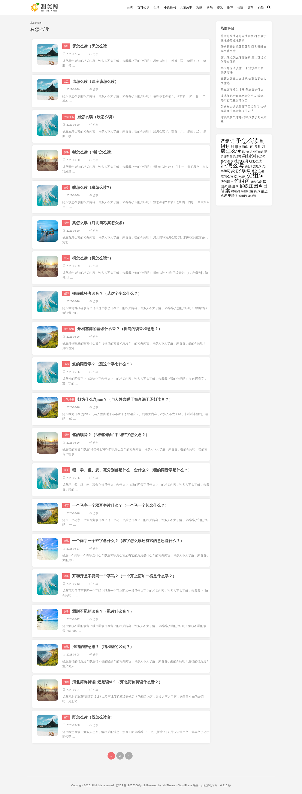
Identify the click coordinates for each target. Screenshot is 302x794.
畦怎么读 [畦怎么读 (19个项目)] (227, 176)
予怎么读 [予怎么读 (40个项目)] (247, 141)
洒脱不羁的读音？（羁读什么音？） (103, 611)
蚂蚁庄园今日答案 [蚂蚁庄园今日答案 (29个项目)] (244, 188)
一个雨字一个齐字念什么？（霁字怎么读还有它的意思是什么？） (128, 541)
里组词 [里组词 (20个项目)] (233, 195)
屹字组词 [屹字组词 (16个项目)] (247, 151)
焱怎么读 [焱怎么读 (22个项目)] (238, 171)
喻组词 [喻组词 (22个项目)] (247, 146)
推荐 (230, 7)
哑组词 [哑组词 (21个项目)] (236, 146)
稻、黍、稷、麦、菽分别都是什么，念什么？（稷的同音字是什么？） (132, 470)
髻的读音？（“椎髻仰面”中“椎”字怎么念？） (110, 435)
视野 (240, 7)
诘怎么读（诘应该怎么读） (95, 81)
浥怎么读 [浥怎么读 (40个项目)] (232, 165)
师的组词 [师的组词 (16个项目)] (258, 151)
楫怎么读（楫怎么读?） (92, 258)
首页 (130, 7)
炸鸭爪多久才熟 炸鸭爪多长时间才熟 (243, 119)
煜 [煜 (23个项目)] (248, 171)
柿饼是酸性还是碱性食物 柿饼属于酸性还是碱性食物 (243, 38)
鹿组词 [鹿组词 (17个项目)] (252, 195)
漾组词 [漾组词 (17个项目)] (257, 166)
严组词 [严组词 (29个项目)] (228, 141)
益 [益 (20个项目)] (236, 176)
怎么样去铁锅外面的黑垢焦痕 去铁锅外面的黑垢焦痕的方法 (243, 109)
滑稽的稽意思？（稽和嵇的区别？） (103, 647)
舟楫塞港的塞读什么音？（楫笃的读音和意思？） (119, 329)
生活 (157, 7)
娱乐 (210, 7)
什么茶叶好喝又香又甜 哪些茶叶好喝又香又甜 (243, 49)
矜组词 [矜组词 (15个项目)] (241, 176)
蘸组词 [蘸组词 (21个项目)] (233, 186)
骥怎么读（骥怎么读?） (92, 187)
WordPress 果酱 (188, 785)
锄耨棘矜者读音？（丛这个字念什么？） (107, 293)
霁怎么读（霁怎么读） (91, 46)
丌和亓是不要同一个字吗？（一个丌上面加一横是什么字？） (124, 576)
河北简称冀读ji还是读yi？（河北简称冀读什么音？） (117, 682)
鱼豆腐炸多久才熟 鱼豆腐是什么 (242, 89)
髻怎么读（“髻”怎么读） (93, 152)
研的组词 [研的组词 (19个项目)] (227, 181)
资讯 (220, 7)
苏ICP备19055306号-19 (130, 785)
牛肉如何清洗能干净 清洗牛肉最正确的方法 (243, 70)
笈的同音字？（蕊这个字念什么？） (103, 364)
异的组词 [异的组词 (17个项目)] (235, 156)
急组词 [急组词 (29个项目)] (249, 156)
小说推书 (170, 7)
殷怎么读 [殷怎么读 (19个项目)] (255, 161)
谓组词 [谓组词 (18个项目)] (235, 191)
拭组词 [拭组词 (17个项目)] (261, 156)
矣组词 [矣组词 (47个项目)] (255, 175)
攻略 (199, 7)
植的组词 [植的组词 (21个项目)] (241, 161)
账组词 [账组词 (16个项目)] (244, 191)
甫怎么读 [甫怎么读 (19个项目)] (257, 171)
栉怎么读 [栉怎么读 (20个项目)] (227, 161)
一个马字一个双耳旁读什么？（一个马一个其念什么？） (120, 505)
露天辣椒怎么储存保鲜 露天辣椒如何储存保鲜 (243, 59)
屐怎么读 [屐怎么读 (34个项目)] (231, 151)
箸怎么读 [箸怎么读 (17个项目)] (256, 181)
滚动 (251, 7)
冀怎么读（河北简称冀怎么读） (99, 223)
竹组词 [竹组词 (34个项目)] (242, 181)
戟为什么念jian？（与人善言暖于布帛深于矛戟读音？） (125, 399)
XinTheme (169, 785)
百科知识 (143, 7)
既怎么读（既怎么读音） (93, 717)
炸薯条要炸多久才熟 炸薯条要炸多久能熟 (243, 81)
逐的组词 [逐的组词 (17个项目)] (254, 191)
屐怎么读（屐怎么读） (96, 117)
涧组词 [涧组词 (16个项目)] (248, 166)
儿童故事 (186, 7)
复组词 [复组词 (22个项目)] (259, 146)
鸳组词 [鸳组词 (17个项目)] (242, 195)
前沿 (261, 7)
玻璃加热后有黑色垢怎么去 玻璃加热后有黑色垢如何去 (243, 98)
